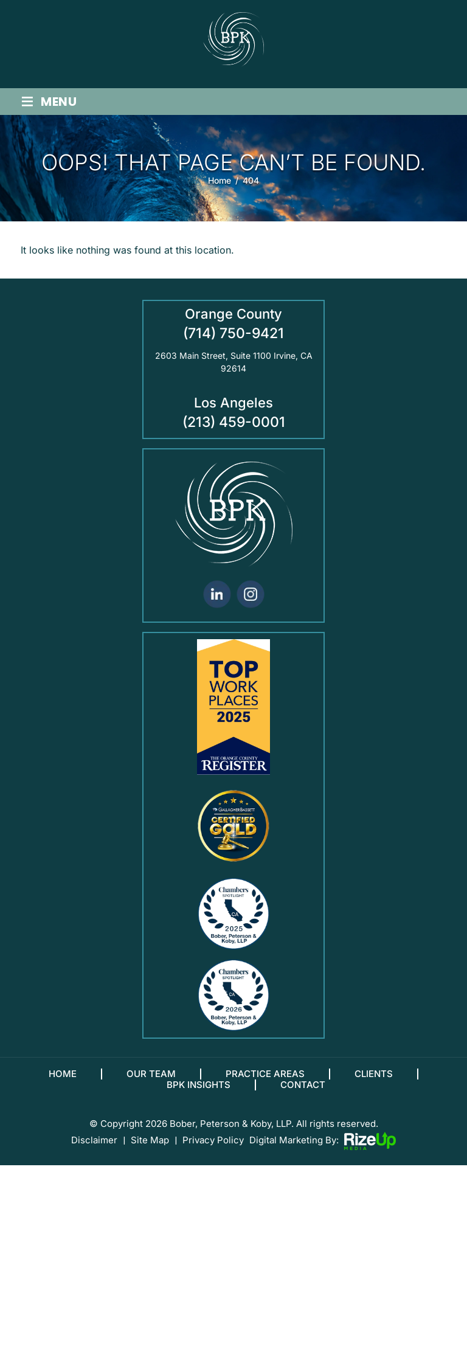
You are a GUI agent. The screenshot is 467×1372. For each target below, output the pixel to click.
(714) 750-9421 (233, 340)
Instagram (250, 601)
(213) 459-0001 (233, 429)
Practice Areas (265, 1080)
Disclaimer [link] (94, 1147)
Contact (302, 1091)
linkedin (216, 601)
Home (63, 1080)
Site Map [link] (150, 1147)
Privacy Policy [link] (213, 1147)
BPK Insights (198, 1091)
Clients (374, 1080)
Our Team (151, 1080)
